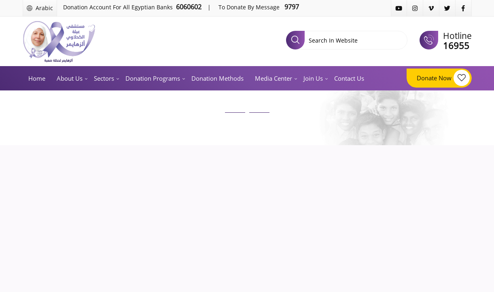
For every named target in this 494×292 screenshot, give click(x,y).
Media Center (273, 78)
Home (36, 78)
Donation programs (152, 78)
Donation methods (217, 78)
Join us (313, 78)
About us (70, 78)
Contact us (349, 78)
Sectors (104, 78)
